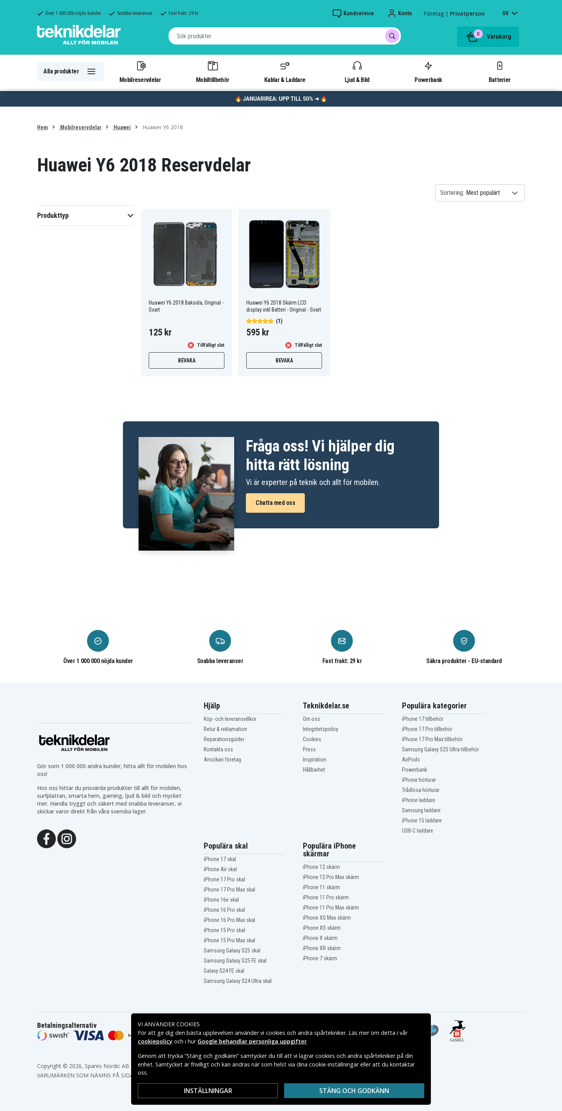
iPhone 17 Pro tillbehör (427, 729)
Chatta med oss (275, 502)
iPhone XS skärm (322, 928)
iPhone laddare (418, 800)
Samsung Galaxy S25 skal (232, 950)
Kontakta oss (218, 749)
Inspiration (314, 759)
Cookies (312, 739)
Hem (42, 127)
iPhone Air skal (220, 869)
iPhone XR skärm (322, 948)
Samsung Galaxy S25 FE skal (235, 961)
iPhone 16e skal (221, 900)
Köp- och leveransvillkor (230, 719)
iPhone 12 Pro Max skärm (331, 877)
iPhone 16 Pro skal (224, 910)
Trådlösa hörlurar (420, 790)
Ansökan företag (222, 759)
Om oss (311, 719)
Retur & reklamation (225, 729)
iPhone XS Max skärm (327, 918)
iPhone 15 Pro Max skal (229, 940)
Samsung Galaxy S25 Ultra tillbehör (440, 749)
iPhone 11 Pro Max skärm (331, 907)
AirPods (411, 759)
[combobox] (285, 36)
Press (309, 749)
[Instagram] (66, 838)
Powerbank (428, 71)
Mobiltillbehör (212, 71)
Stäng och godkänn (354, 1090)
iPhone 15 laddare (422, 820)
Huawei (121, 127)
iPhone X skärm (320, 938)
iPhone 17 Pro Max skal (229, 889)
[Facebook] (46, 838)
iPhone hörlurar (419, 780)
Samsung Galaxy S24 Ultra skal (238, 981)
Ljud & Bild (357, 71)
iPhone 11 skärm (321, 887)
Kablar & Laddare (284, 71)
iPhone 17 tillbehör (422, 719)
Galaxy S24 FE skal (224, 971)
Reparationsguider (224, 739)
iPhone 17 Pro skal (224, 879)
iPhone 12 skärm (321, 867)
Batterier (500, 71)
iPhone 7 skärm (320, 958)
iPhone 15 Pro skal (224, 930)
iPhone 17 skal (220, 859)
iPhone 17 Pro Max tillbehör (432, 739)
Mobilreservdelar (140, 71)
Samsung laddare (421, 810)
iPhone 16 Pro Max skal (229, 920)
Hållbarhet (314, 770)
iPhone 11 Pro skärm (326, 897)
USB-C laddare (417, 830)
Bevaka (187, 360)
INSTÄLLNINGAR (208, 1090)
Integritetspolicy (320, 729)
